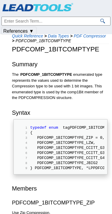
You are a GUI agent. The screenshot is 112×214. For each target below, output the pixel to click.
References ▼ (18, 31)
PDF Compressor (90, 36)
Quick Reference (27, 36)
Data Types (58, 36)
